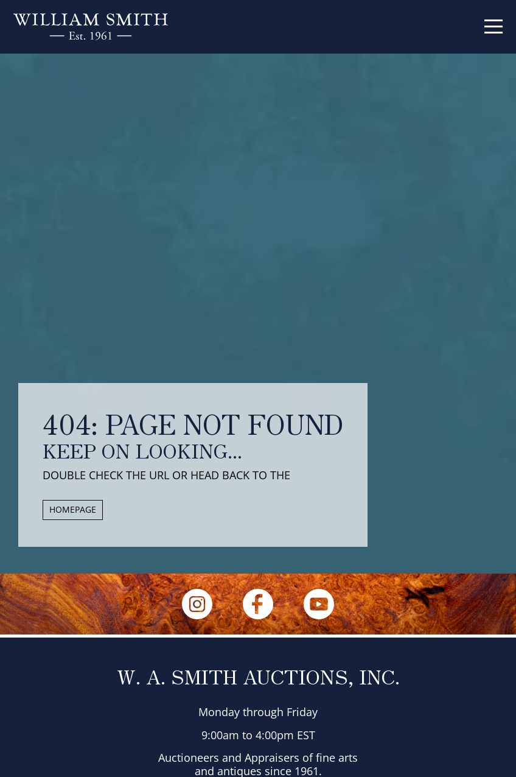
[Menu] (493, 26)
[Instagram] (197, 604)
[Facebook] (258, 604)
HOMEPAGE (72, 509)
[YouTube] (319, 604)
